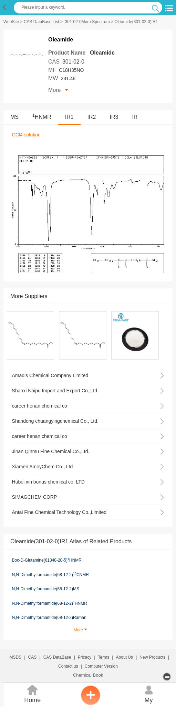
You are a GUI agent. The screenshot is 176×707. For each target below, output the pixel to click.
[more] (168, 676)
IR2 (91, 117)
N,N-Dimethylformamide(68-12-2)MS (45, 588)
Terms (104, 657)
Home (32, 693)
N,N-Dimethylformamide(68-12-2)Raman (49, 617)
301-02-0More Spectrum (87, 21)
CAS (32, 657)
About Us (124, 657)
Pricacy (84, 657)
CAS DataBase (57, 657)
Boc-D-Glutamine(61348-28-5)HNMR (47, 560)
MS (14, 117)
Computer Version (101, 666)
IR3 (114, 117)
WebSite (11, 21)
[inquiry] (90, 703)
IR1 (69, 117)
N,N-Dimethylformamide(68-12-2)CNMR (50, 574)
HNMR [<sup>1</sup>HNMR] (41, 117)
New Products (152, 657)
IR (134, 117)
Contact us (68, 666)
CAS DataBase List (41, 21)
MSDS (16, 657)
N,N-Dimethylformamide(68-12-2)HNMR (49, 603)
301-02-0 (73, 62)
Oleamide (102, 53)
